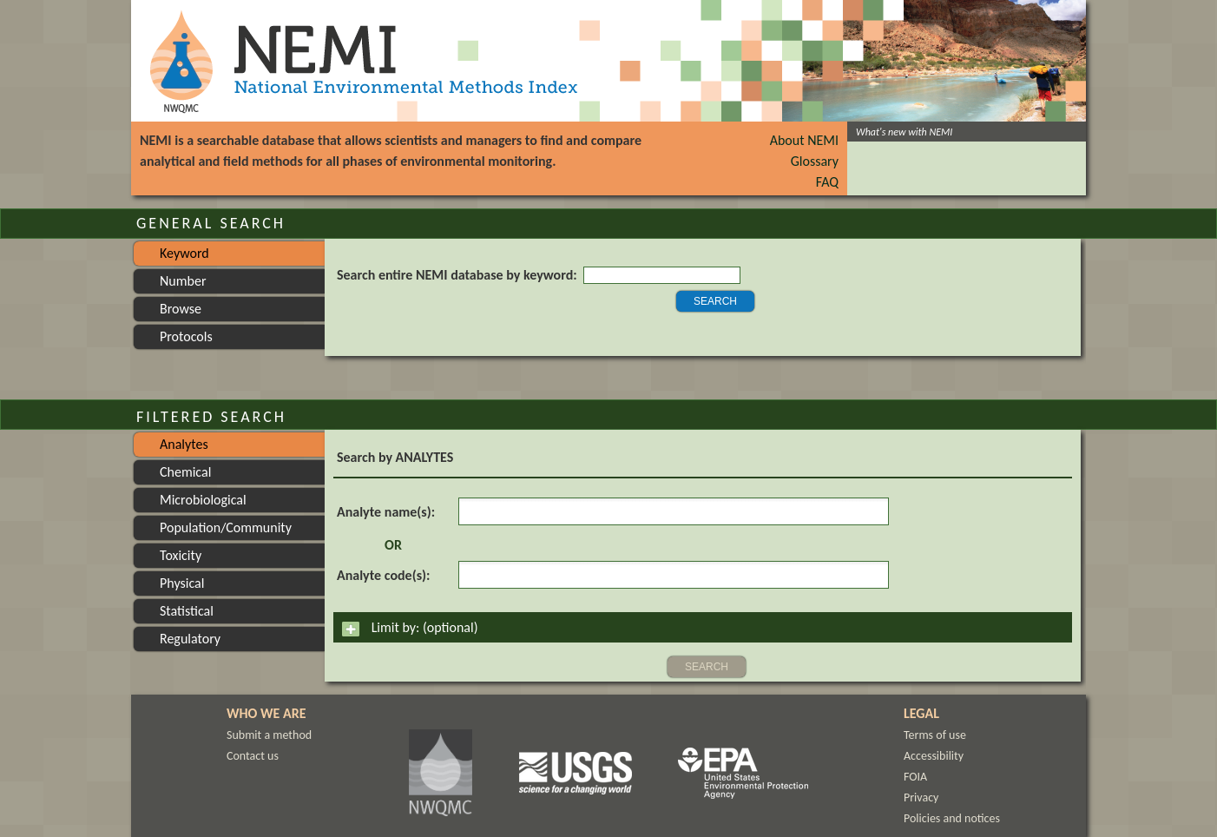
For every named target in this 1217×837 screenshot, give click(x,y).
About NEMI (804, 140)
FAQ (827, 182)
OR (393, 545)
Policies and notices (952, 818)
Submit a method (269, 735)
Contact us (253, 755)
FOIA (915, 776)
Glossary (815, 161)
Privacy (921, 797)
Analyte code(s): (383, 575)
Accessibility (934, 755)
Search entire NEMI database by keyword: (457, 275)
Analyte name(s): (386, 512)
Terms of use (935, 735)
